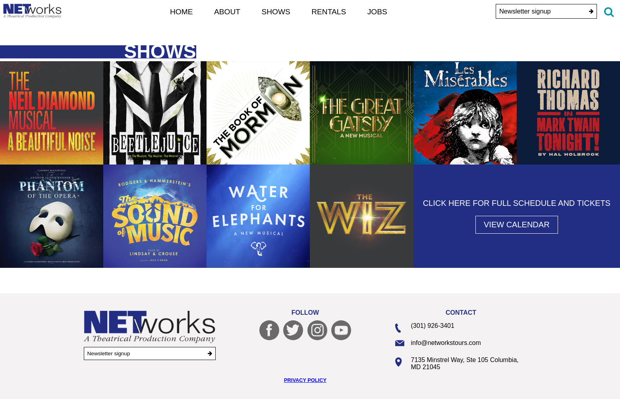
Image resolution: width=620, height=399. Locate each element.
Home (181, 12)
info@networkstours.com (446, 342)
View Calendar (517, 224)
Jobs (377, 12)
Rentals (328, 12)
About (227, 12)
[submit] (591, 11)
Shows (275, 12)
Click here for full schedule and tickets (516, 203)
